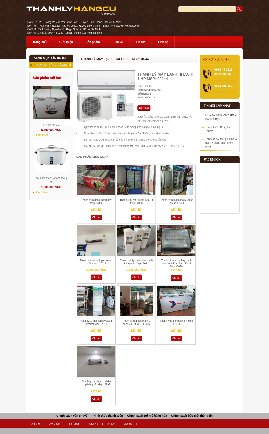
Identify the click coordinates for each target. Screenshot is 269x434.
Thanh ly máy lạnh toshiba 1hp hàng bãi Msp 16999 (96, 383)
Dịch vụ (117, 42)
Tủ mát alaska (51, 125)
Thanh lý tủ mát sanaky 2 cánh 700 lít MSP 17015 (136, 322)
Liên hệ (163, 42)
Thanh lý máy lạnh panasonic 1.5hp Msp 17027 (96, 262)
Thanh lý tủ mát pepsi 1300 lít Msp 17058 (136, 201)
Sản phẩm (93, 42)
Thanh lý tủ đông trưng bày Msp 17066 (96, 201)
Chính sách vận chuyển (72, 415)
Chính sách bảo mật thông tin (192, 415)
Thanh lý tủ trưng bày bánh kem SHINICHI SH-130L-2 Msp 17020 (176, 263)
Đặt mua (144, 107)
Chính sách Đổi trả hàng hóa (147, 415)
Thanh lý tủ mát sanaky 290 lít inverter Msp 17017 (96, 322)
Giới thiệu (66, 42)
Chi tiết (96, 217)
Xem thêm (42, 135)
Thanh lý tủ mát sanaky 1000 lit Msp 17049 (176, 201)
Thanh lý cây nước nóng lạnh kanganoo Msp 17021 (136, 262)
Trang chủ (40, 42)
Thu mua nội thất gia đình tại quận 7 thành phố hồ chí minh (221, 143)
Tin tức (140, 42)
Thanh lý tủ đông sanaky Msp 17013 (176, 322)
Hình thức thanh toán (108, 415)
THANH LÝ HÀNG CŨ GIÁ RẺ (52, 64)
